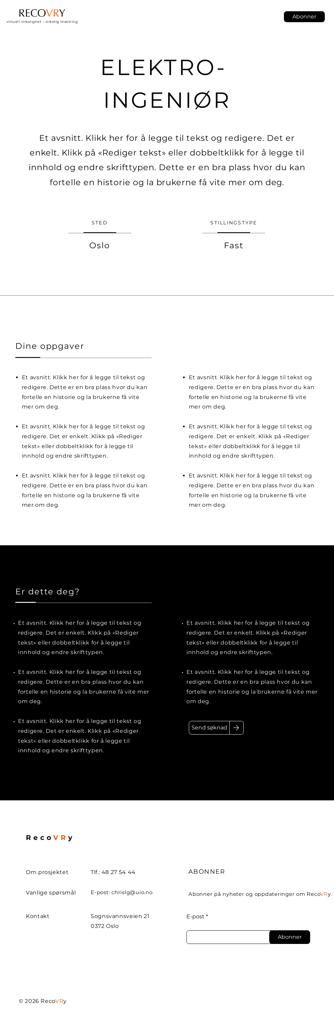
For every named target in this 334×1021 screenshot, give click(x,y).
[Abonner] (289, 937)
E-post (195, 916)
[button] (304, 16)
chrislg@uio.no (132, 892)
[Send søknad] (209, 728)
